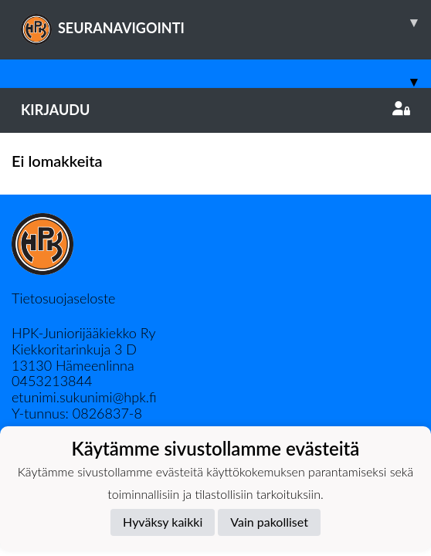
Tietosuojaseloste (63, 298)
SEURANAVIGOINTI (226, 22)
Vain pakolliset (269, 521)
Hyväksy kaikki (162, 521)
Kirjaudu (215, 109)
